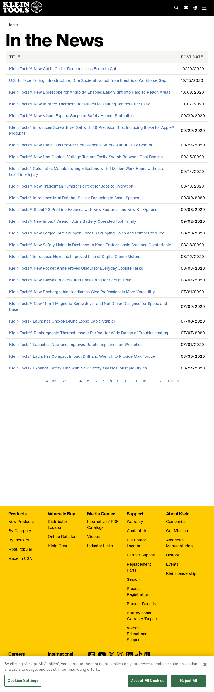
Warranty (135, 521)
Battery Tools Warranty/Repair (142, 616)
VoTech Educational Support (138, 634)
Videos (93, 536)
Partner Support (141, 555)
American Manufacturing (179, 543)
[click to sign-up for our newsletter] (185, 8)
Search (133, 579)
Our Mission (177, 531)
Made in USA (20, 558)
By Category (19, 531)
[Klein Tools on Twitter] (112, 657)
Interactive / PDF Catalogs (102, 524)
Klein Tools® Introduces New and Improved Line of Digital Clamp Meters (74, 256)
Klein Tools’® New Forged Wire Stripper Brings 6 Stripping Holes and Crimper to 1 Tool (87, 233)
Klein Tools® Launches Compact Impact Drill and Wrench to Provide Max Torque (82, 356)
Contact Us (137, 531)
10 (127, 381)
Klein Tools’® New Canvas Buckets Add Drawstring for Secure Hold (70, 280)
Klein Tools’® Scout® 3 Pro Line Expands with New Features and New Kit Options (83, 209)
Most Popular (20, 549)
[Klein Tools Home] (21, 11)
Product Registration (138, 591)
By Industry (18, 540)
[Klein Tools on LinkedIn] (129, 657)
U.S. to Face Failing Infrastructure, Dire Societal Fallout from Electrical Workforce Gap (87, 80)
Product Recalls (141, 603)
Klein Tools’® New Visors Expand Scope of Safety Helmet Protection (71, 116)
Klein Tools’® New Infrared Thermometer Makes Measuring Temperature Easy (79, 104)
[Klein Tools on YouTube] (102, 657)
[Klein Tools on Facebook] (91, 657)
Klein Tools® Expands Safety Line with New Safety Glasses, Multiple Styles (78, 368)
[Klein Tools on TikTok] (138, 657)
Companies (176, 521)
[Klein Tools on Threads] (147, 657)
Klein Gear (57, 546)
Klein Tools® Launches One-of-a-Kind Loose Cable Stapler (62, 321)
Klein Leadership (181, 573)
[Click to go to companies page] (195, 8)
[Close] (205, 667)
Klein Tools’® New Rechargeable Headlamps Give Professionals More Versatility (82, 292)
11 (135, 381)
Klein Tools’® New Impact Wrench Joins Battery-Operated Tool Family (72, 221)
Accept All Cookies (147, 683)
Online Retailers (62, 536)
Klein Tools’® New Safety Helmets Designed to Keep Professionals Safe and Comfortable (90, 245)
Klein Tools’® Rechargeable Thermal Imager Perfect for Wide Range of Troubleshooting (88, 333)
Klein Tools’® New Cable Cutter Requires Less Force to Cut (62, 69)
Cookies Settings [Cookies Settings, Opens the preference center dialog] (23, 683)
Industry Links (100, 546)
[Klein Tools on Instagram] (120, 657)
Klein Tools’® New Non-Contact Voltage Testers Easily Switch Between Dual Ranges (86, 157)
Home (12, 25)
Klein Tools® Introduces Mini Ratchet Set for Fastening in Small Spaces (74, 198)
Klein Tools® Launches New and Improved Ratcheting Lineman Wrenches (75, 344)
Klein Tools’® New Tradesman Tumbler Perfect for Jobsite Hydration (71, 186)
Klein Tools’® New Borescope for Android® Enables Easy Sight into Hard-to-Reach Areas (89, 92)
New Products (21, 521)
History (172, 555)
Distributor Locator (57, 524)
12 (144, 381)
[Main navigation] (204, 7)
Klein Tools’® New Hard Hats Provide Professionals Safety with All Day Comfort (81, 145)
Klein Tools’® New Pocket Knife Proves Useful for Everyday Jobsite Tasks (76, 268)
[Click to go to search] (176, 7)
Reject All (188, 683)
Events (172, 564)
